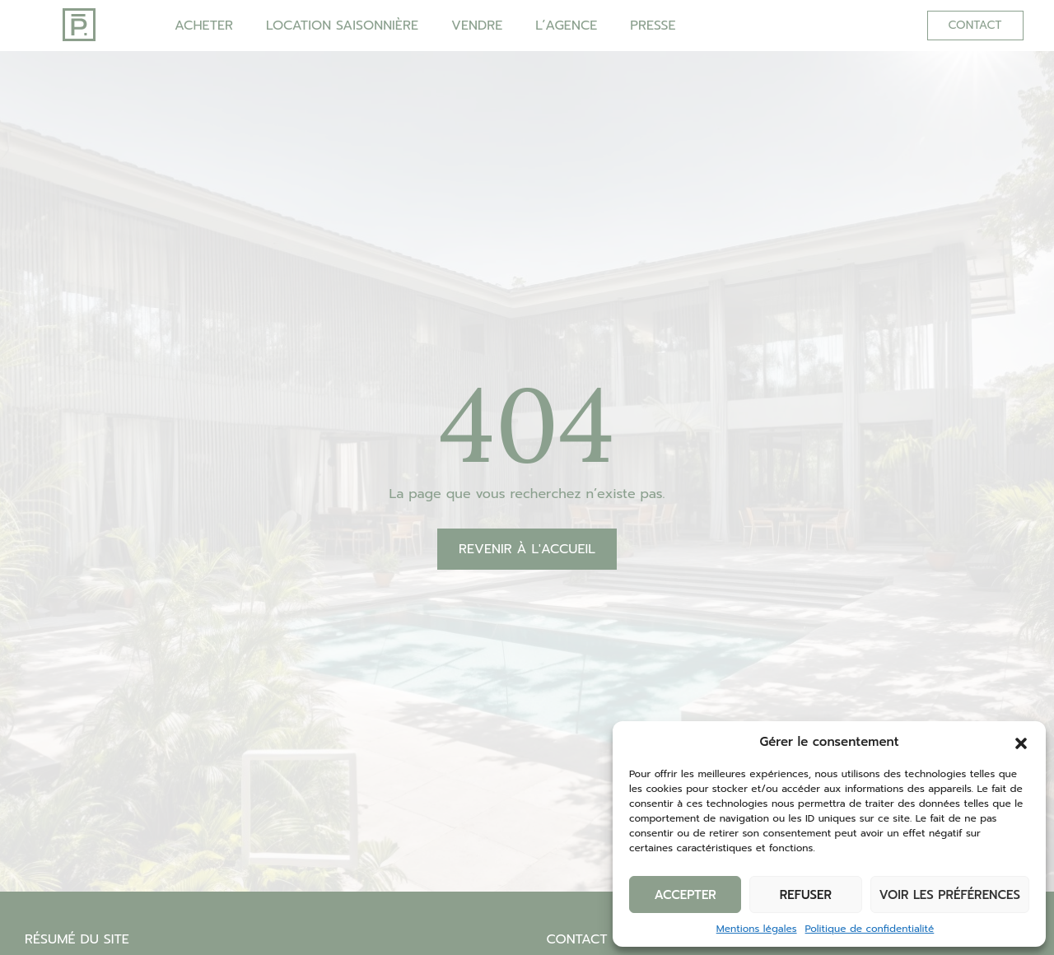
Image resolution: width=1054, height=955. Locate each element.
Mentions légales (756, 928)
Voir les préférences (949, 895)
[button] (1021, 742)
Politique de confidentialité (870, 928)
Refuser (806, 895)
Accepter (685, 895)
